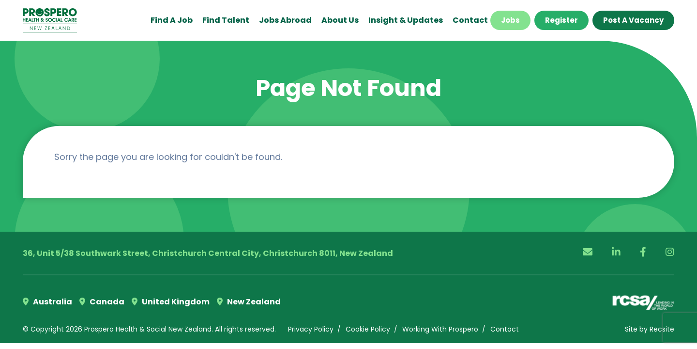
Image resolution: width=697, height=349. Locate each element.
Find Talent (225, 20)
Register (561, 20)
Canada (101, 301)
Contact (470, 20)
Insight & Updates (405, 20)
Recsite (662, 329)
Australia (47, 301)
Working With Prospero (440, 329)
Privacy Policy (310, 329)
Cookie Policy (368, 329)
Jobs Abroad (285, 20)
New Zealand (249, 301)
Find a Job (172, 20)
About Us (340, 20)
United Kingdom (171, 301)
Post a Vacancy (633, 20)
